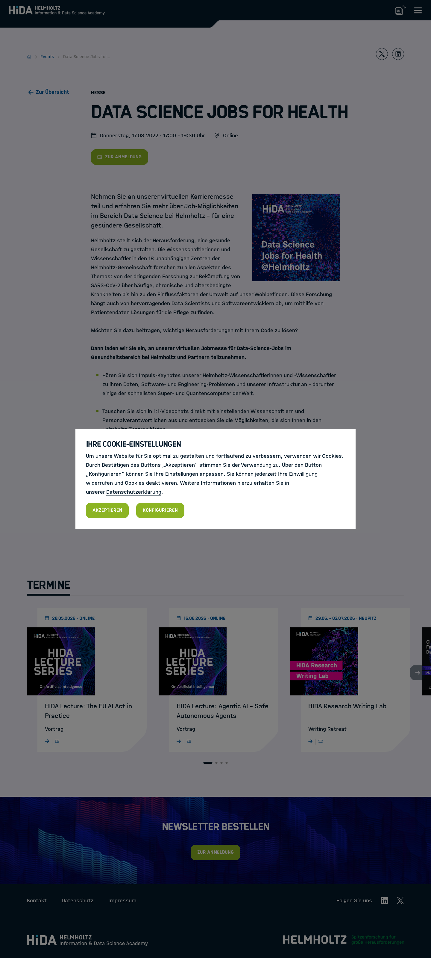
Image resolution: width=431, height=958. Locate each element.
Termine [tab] (48, 585)
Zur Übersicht (52, 92)
